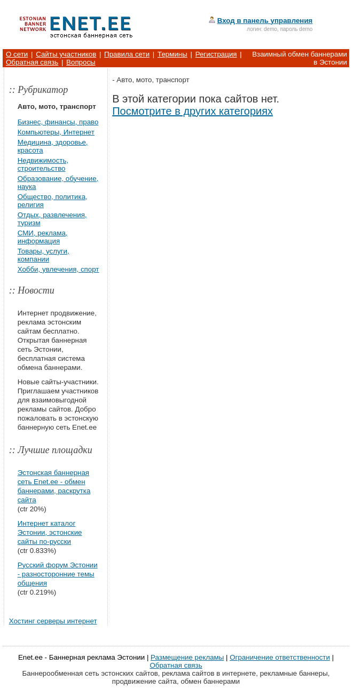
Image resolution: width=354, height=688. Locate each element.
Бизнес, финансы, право (58, 122)
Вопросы (81, 62)
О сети (17, 54)
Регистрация (216, 54)
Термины (172, 54)
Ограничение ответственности (280, 657)
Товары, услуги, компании (43, 255)
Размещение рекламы (187, 657)
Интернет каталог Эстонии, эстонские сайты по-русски (50, 532)
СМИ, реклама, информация (43, 237)
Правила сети (127, 54)
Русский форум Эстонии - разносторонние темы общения (58, 574)
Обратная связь (32, 62)
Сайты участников (66, 54)
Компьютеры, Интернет (56, 132)
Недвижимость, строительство (43, 164)
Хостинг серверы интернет (53, 621)
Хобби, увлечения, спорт (58, 269)
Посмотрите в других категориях (192, 111)
